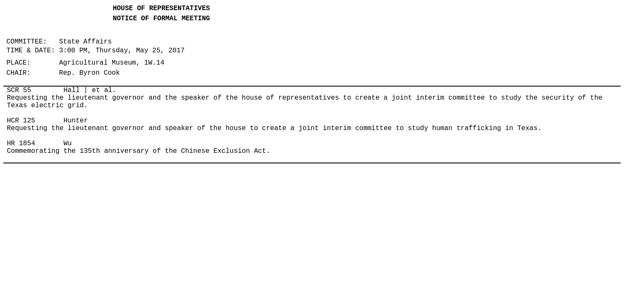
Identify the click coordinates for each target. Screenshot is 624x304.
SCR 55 (19, 90)
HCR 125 (21, 121)
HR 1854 (21, 143)
